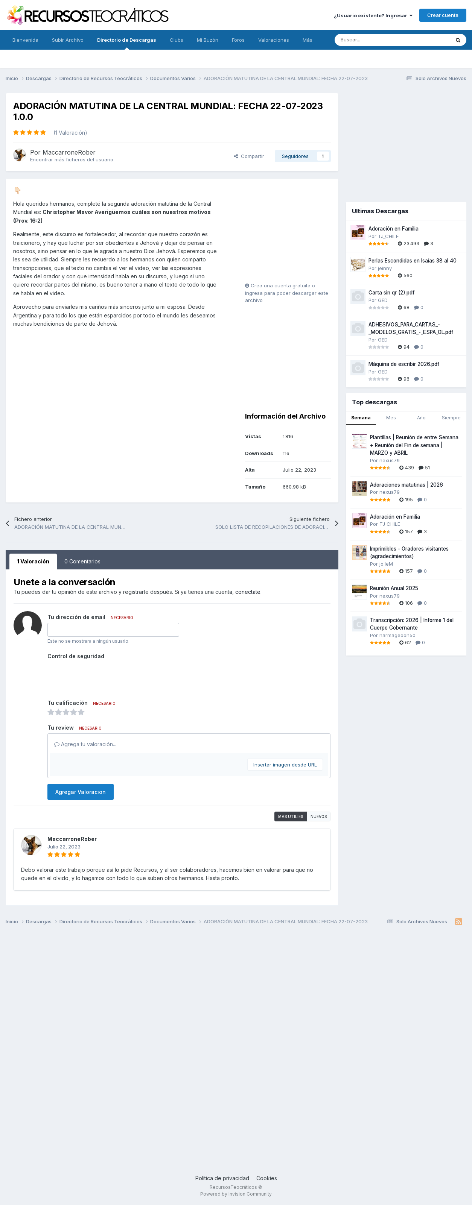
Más (307, 40)
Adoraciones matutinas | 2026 (406, 485)
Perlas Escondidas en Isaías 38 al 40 (412, 261)
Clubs (176, 40)
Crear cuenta (442, 15)
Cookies (266, 1178)
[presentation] (104, 676)
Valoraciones (273, 40)
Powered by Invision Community (236, 1194)
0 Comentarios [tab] (82, 561)
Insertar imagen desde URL (285, 765)
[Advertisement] (292, 233)
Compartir (249, 156)
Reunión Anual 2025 (394, 588)
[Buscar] (375, 40)
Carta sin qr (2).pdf (391, 293)
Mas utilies (290, 816)
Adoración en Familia (393, 229)
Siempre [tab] (451, 417)
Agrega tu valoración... (85, 744)
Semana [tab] (361, 417)
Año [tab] (421, 417)
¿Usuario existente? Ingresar (373, 15)
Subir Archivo (68, 40)
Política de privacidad (222, 1178)
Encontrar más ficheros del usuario (71, 159)
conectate (247, 592)
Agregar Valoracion (80, 792)
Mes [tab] (391, 417)
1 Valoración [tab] (33, 561)
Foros (238, 40)
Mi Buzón (207, 40)
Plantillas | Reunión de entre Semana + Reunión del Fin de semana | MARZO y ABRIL (414, 445)
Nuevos (319, 816)
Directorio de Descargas (126, 43)
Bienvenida (25, 40)
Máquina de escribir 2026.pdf (403, 364)
